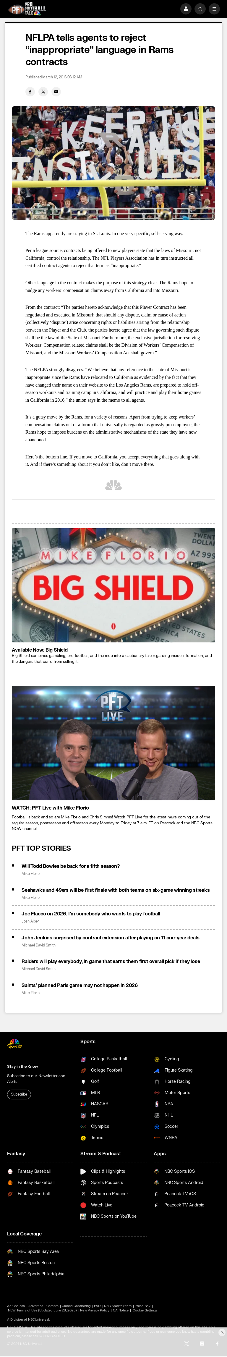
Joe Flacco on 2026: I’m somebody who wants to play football (91, 914)
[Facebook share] (30, 91)
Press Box (142, 1306)
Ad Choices (16, 1306)
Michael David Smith (39, 945)
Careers (52, 1306)
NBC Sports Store (118, 1306)
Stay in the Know (22, 1066)
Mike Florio (31, 874)
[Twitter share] (43, 91)
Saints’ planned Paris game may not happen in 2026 (80, 985)
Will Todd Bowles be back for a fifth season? (71, 866)
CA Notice (121, 1310)
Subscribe (19, 1094)
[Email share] (56, 91)
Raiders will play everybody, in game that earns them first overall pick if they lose (111, 962)
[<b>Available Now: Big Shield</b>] (113, 585)
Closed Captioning (76, 1306)
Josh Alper (30, 921)
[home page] (27, 9)
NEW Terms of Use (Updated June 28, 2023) (42, 1310)
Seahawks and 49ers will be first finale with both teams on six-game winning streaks (116, 890)
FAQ (97, 1306)
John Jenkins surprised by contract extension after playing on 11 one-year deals (110, 938)
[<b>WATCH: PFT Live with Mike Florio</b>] (113, 743)
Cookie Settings (145, 1310)
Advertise (35, 1306)
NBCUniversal (38, 1319)
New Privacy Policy (94, 1310)
